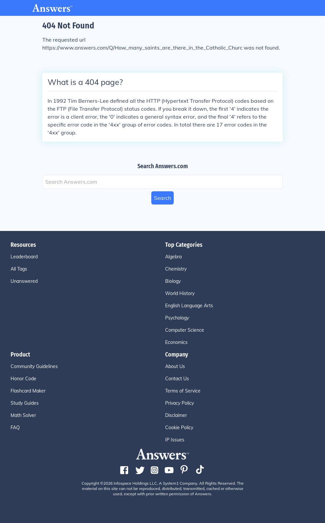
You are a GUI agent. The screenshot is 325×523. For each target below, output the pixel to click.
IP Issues (174, 440)
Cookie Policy (179, 427)
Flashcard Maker (28, 391)
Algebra (173, 257)
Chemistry (176, 269)
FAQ (15, 427)
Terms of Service (182, 391)
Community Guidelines (34, 366)
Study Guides (25, 403)
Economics (176, 342)
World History (180, 293)
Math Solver (23, 415)
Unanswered (24, 281)
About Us (175, 366)
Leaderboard (24, 257)
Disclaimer (176, 415)
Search (162, 198)
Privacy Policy (179, 403)
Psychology (177, 318)
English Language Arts (189, 306)
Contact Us (177, 379)
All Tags (19, 269)
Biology (173, 281)
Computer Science (184, 330)
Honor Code (23, 379)
